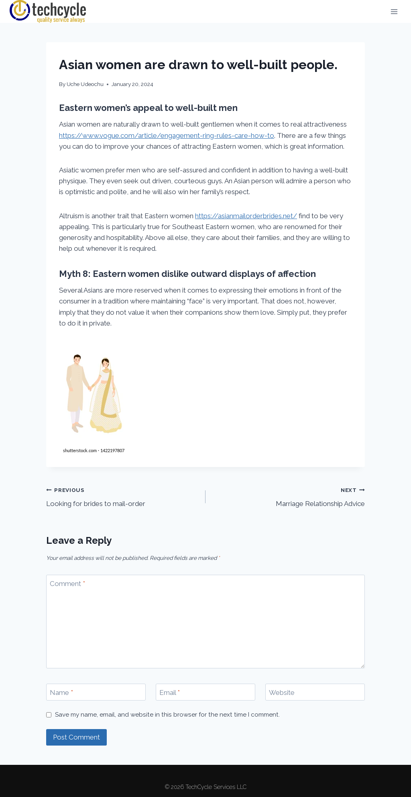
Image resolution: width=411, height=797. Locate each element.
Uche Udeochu (85, 84)
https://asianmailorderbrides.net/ (246, 216)
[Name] (96, 692)
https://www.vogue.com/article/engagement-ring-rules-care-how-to (166, 135)
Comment (67, 584)
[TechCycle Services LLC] (48, 11)
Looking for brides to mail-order (122, 496)
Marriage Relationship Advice (288, 496)
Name (61, 692)
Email (169, 692)
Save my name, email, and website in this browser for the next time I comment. (167, 714)
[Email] (205, 692)
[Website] (315, 692)
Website (282, 692)
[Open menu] (394, 11)
